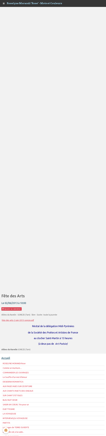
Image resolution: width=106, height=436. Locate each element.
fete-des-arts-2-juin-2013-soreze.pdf (18, 320)
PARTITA (6, 423)
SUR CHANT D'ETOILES (12, 395)
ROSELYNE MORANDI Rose (14, 363)
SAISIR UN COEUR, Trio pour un (16, 404)
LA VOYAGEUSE (9, 414)
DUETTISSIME (9, 409)
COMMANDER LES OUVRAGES (16, 372)
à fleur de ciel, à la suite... (13, 432)
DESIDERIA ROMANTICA (13, 382)
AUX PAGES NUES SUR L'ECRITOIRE (17, 386)
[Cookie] (6, 430)
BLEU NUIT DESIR (10, 400)
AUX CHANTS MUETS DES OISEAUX (18, 391)
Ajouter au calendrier (11, 309)
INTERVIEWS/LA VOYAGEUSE (15, 418)
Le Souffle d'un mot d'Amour (15, 377)
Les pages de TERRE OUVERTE (16, 427)
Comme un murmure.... (12, 368)
